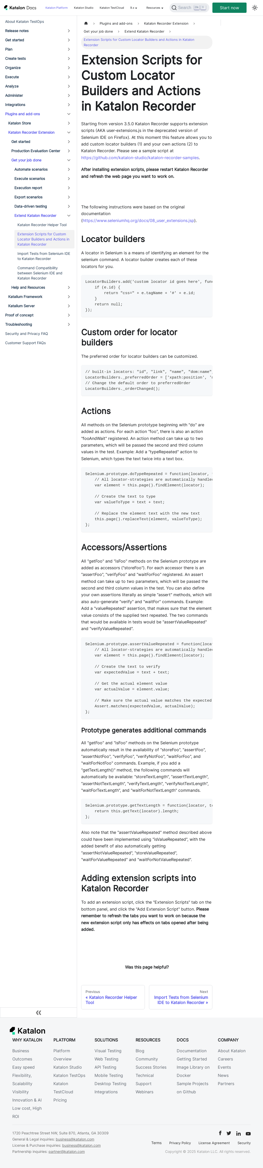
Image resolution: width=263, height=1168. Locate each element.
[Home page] (86, 23)
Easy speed (23, 1067)
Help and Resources (28, 287)
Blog (140, 1050)
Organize (13, 67)
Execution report (28, 188)
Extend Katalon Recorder (35, 215)
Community (147, 1058)
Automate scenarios (31, 169)
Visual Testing (108, 1050)
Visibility (20, 1091)
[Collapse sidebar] (38, 1012)
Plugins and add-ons (22, 114)
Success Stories (151, 1067)
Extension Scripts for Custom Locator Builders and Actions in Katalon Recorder (43, 239)
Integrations (15, 104)
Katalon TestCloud (112, 7)
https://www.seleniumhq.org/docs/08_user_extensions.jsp (138, 220)
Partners (226, 1083)
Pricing (60, 1100)
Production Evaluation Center (35, 151)
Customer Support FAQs (25, 343)
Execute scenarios (29, 178)
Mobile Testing (109, 1075)
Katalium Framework (25, 296)
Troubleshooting (18, 324)
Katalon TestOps (69, 1075)
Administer (14, 95)
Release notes (17, 30)
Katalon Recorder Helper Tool (42, 225)
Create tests (15, 58)
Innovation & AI (27, 1100)
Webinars (144, 1091)
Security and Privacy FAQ (26, 333)
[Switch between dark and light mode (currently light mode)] (255, 8)
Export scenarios (28, 197)
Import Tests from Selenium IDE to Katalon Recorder (43, 256)
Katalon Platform (56, 7)
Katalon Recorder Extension (31, 132)
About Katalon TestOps (24, 21)
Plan (8, 49)
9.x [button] (132, 7)
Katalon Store (19, 123)
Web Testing (106, 1058)
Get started (14, 40)
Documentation (191, 1050)
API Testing (105, 1067)
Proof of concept (19, 315)
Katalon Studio (83, 7)
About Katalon (232, 1050)
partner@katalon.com (67, 1151)
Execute (12, 77)
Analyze (11, 86)
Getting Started (192, 1058)
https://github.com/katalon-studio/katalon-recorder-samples (140, 157)
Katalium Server (21, 306)
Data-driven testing (30, 206)
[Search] (189, 7)
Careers (225, 1058)
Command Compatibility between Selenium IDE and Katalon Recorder (39, 273)
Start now (229, 7)
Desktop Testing (110, 1083)
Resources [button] (153, 7)
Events (224, 1067)
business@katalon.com (75, 1139)
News (223, 1075)
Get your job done (26, 160)
